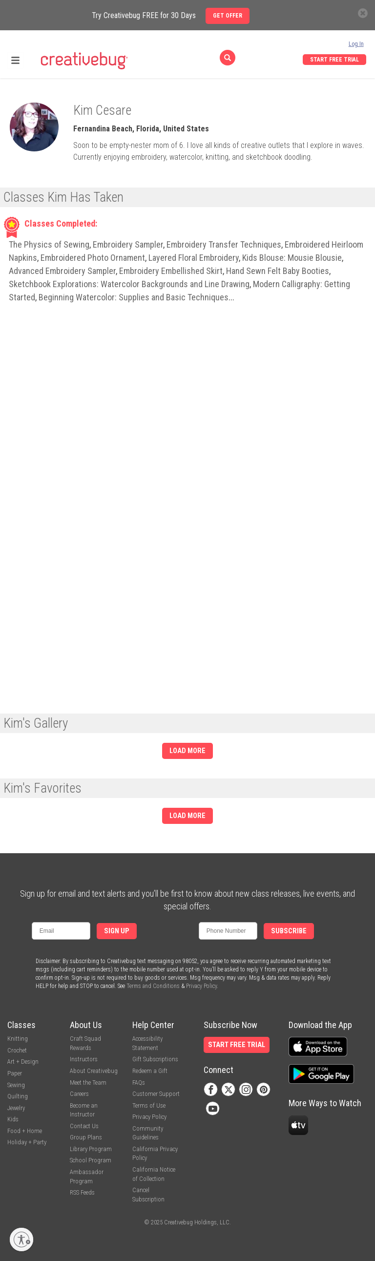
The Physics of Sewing (49, 244)
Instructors (84, 1059)
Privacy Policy (201, 986)
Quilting (17, 1096)
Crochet (17, 1050)
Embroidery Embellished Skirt (171, 271)
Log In (356, 44)
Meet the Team (88, 1082)
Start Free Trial (334, 59)
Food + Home (24, 1131)
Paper (14, 1073)
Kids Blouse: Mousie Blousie (292, 257)
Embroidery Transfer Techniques (224, 244)
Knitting (17, 1038)
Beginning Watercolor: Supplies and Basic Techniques (134, 297)
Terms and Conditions (153, 986)
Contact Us (84, 1126)
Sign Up (116, 931)
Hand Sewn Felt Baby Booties (277, 271)
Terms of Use (149, 1105)
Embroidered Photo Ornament (93, 257)
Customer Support (156, 1093)
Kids (13, 1119)
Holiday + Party (26, 1142)
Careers (79, 1093)
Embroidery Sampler (128, 244)
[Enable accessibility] (21, 1239)
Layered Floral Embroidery (193, 257)
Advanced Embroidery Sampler (62, 271)
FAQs (138, 1082)
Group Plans (86, 1137)
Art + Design (23, 1061)
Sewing (16, 1085)
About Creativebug (94, 1070)
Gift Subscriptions (155, 1059)
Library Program (91, 1149)
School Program (90, 1160)
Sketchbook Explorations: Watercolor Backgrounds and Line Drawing (129, 284)
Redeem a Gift (149, 1070)
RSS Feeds (82, 1192)
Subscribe (289, 931)
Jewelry (16, 1108)
